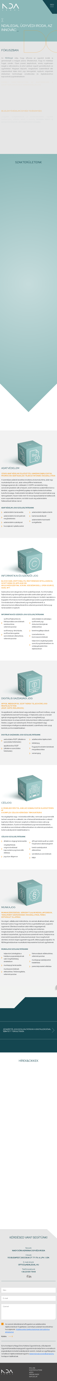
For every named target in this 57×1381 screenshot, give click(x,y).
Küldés (4, 1336)
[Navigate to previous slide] (5, 1030)
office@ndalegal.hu (28, 1265)
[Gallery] (28, 1030)
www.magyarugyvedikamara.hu (42, 1354)
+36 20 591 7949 (28, 1272)
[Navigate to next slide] (52, 1030)
